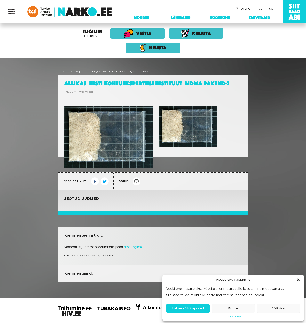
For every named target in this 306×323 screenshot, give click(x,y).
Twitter (105, 181)
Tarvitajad (259, 17)
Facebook (95, 181)
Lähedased (180, 17)
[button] (298, 280)
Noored (141, 17)
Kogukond (220, 17)
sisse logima (133, 247)
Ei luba (233, 308)
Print (136, 181)
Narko (61, 71)
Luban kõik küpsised (188, 308)
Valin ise (278, 308)
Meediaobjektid (76, 71)
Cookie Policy (233, 316)
